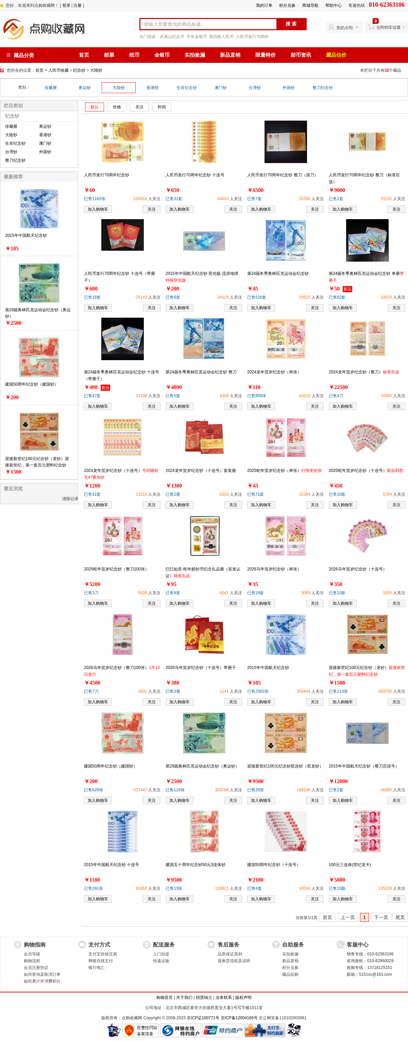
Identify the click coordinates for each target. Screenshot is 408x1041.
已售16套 (92, 297)
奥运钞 (85, 87)
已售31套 (174, 198)
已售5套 (173, 395)
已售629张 (93, 790)
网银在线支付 (100, 960)
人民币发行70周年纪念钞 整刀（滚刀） (282, 175)
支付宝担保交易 (102, 954)
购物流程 (32, 960)
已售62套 (337, 297)
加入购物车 (98, 209)
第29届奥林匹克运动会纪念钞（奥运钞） (202, 766)
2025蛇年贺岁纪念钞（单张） (284, 470)
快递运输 (161, 960)
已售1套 (336, 198)
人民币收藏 (58, 70)
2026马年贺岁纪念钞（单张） (274, 569)
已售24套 (255, 592)
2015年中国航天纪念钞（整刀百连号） (364, 766)
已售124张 (175, 790)
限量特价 (265, 55)
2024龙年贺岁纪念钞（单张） (274, 372)
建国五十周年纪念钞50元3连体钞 (195, 864)
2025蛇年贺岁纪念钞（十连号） (366, 470)
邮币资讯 (301, 55)
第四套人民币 (221, 36)
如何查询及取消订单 (42, 974)
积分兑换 (287, 5)
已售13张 (174, 888)
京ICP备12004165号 (239, 1018)
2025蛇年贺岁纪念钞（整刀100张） (116, 569)
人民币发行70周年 (252, 36)
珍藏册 (51, 87)
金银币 (162, 55)
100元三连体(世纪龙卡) (350, 864)
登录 (66, 5)
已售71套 (255, 494)
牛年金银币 (197, 36)
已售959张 (256, 395)
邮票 (109, 55)
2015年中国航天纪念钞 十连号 (111, 864)
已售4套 (173, 592)
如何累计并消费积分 (42, 981)
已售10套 (337, 494)
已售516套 (256, 297)
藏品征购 (290, 974)
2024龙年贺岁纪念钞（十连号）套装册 (201, 470)
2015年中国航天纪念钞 (26, 235)
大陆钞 (96, 70)
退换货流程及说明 (234, 960)
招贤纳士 (204, 997)
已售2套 (336, 790)
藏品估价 (336, 55)
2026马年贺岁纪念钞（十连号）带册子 (201, 667)
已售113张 (338, 691)
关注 (152, 209)
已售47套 (92, 395)
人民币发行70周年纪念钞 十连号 (195, 175)
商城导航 (310, 5)
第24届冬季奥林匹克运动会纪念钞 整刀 (201, 372)
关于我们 (184, 997)
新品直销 (230, 55)
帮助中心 (333, 5)
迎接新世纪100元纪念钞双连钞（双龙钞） (285, 766)
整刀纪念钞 (322, 87)
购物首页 (164, 997)
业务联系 (224, 997)
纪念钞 (79, 70)
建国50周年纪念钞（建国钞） (31, 384)
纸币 (134, 55)
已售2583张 (258, 691)
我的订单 (264, 5)
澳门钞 (221, 87)
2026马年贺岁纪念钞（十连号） (358, 569)
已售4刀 (336, 395)
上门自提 (161, 954)
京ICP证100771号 (203, 1018)
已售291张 (93, 888)
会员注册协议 (36, 967)
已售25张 (255, 790)
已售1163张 (94, 198)
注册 (77, 5)
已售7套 (254, 198)
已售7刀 (91, 691)
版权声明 (243, 997)
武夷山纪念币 (172, 36)
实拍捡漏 (195, 55)
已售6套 (173, 297)
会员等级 (32, 954)
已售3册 (173, 691)
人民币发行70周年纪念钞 (106, 175)
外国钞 (289, 87)
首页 (84, 55)
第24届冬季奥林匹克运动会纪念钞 (278, 273)
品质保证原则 (230, 954)
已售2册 (173, 494)
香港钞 (153, 87)
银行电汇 (96, 967)
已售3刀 (91, 592)
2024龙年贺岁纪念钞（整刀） (364, 372)
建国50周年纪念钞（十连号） (274, 864)
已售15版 (337, 888)
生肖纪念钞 (186, 87)
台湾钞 (255, 87)
